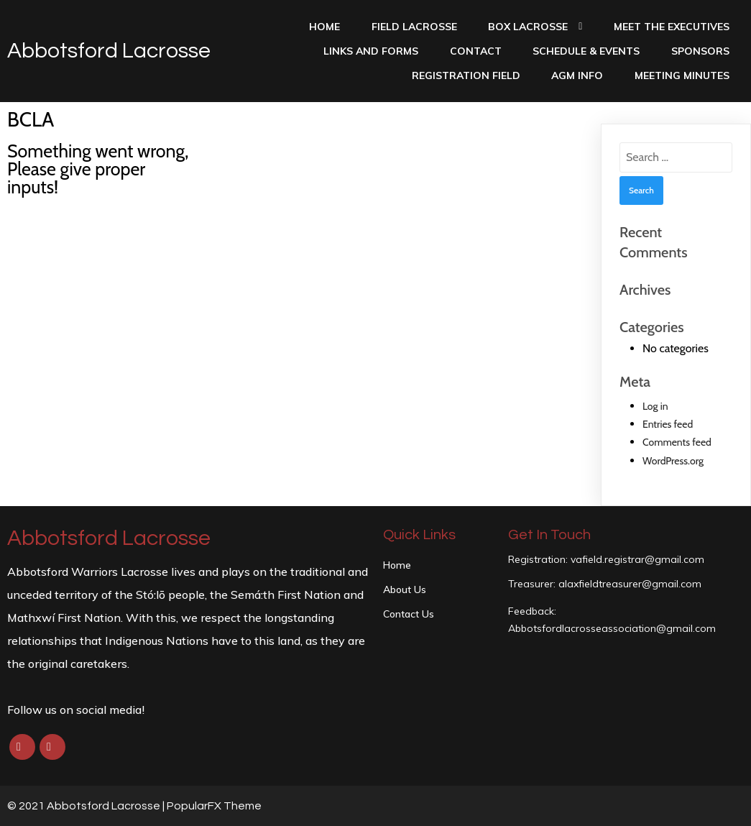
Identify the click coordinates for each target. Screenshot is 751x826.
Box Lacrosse (535, 26)
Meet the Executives (671, 26)
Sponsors (700, 51)
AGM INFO (577, 75)
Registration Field (466, 75)
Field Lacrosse (414, 26)
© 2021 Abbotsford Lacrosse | (87, 806)
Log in (655, 406)
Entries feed (667, 424)
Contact (476, 51)
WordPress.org (673, 460)
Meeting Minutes (682, 75)
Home (324, 26)
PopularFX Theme (214, 806)
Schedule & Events (586, 51)
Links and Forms (370, 51)
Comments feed (676, 442)
